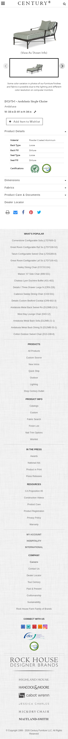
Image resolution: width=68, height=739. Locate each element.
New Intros (34, 364)
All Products (34, 351)
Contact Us (34, 568)
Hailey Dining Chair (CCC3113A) (34, 267)
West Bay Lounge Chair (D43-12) (34, 314)
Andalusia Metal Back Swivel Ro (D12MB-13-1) (34, 307)
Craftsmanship (34, 595)
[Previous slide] (6, 66)
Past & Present (33, 589)
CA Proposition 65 (34, 491)
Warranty (34, 524)
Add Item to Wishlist (24, 121)
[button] (34, 67)
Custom (34, 412)
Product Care (34, 504)
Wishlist (34, 439)
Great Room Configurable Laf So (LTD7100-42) (34, 260)
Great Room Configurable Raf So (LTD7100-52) (34, 247)
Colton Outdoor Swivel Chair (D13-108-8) (34, 334)
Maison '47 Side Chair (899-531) (34, 274)
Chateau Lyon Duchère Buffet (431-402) (34, 280)
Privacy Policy (34, 518)
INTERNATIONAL (34, 547)
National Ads (34, 463)
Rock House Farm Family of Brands (34, 609)
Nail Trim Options (34, 432)
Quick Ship (34, 371)
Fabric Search (34, 419)
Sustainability (34, 602)
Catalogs (34, 406)
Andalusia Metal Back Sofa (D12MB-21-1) (34, 321)
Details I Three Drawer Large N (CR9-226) (34, 287)
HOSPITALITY (34, 541)
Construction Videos (34, 497)
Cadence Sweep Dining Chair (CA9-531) (34, 294)
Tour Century (34, 582)
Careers (34, 562)
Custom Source (34, 357)
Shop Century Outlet (34, 391)
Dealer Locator (34, 575)
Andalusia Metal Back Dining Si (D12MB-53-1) (34, 327)
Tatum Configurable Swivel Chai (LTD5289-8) (34, 254)
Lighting (34, 384)
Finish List (34, 426)
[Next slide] (62, 66)
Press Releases (34, 476)
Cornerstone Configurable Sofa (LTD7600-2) (34, 240)
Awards (34, 456)
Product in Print (34, 469)
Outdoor (34, 377)
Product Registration (34, 511)
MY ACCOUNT (34, 534)
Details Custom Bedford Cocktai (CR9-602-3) (34, 300)
